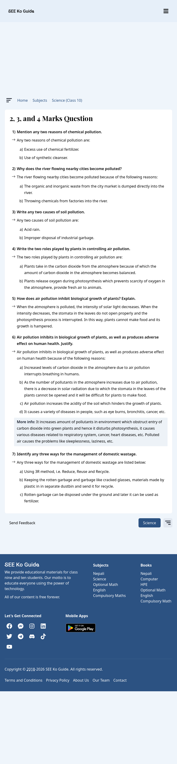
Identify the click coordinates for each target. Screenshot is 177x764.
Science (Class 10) (67, 100)
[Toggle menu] (166, 11)
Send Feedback (22, 522)
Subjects (40, 100)
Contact (120, 680)
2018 (31, 669)
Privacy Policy (57, 680)
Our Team (101, 680)
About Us (81, 680)
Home (22, 100)
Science (149, 522)
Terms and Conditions (23, 680)
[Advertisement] (88, 56)
